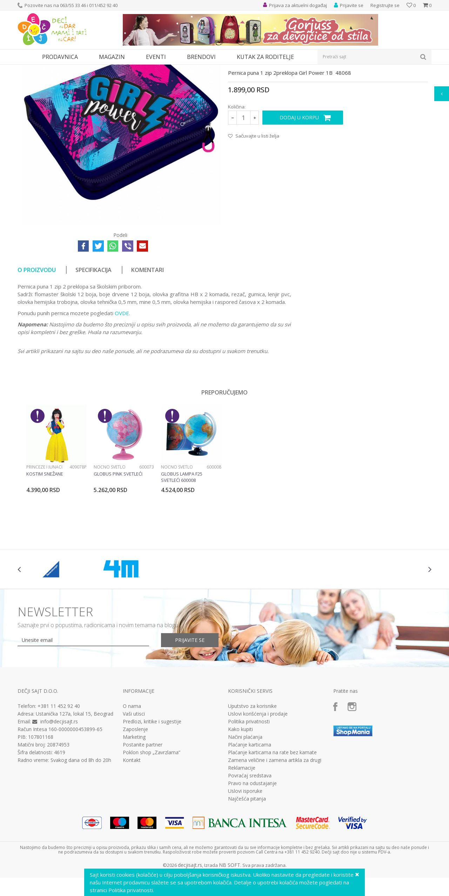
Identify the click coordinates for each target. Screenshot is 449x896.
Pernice (92, 69)
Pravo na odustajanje (252, 848)
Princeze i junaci (44, 531)
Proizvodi (49, 69)
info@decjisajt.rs (59, 786)
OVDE (122, 377)
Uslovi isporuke (245, 855)
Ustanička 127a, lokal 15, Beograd (74, 778)
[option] (56, 528)
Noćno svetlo (110, 531)
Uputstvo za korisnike (252, 771)
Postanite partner (142, 809)
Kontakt (132, 825)
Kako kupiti (240, 794)
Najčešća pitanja (247, 863)
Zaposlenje (135, 794)
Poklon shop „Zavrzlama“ (151, 817)
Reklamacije (241, 832)
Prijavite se (190, 704)
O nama (132, 771)
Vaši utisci (134, 778)
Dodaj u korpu (299, 182)
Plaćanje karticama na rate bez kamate (272, 817)
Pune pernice (117, 69)
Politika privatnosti (249, 786)
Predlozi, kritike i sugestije (152, 786)
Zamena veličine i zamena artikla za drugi (274, 825)
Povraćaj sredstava (250, 840)
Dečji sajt (26, 69)
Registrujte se (385, 5)
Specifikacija (93, 334)
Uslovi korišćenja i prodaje (258, 778)
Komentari (147, 334)
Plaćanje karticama (249, 809)
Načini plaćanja (245, 801)
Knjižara (72, 69)
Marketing (134, 801)
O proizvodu (37, 334)
